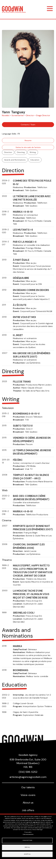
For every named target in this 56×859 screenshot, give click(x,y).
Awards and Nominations (15, 160)
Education (35, 160)
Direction (8, 152)
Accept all (27, 854)
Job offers (28, 810)
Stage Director (43, 115)
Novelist (6, 115)
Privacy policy (28, 832)
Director (30, 115)
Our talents (28, 787)
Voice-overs (28, 795)
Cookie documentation (28, 834)
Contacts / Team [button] (28, 124)
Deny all (27, 847)
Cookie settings (27, 840)
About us (28, 802)
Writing (33, 152)
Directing (21, 152)
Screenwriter (18, 115)
